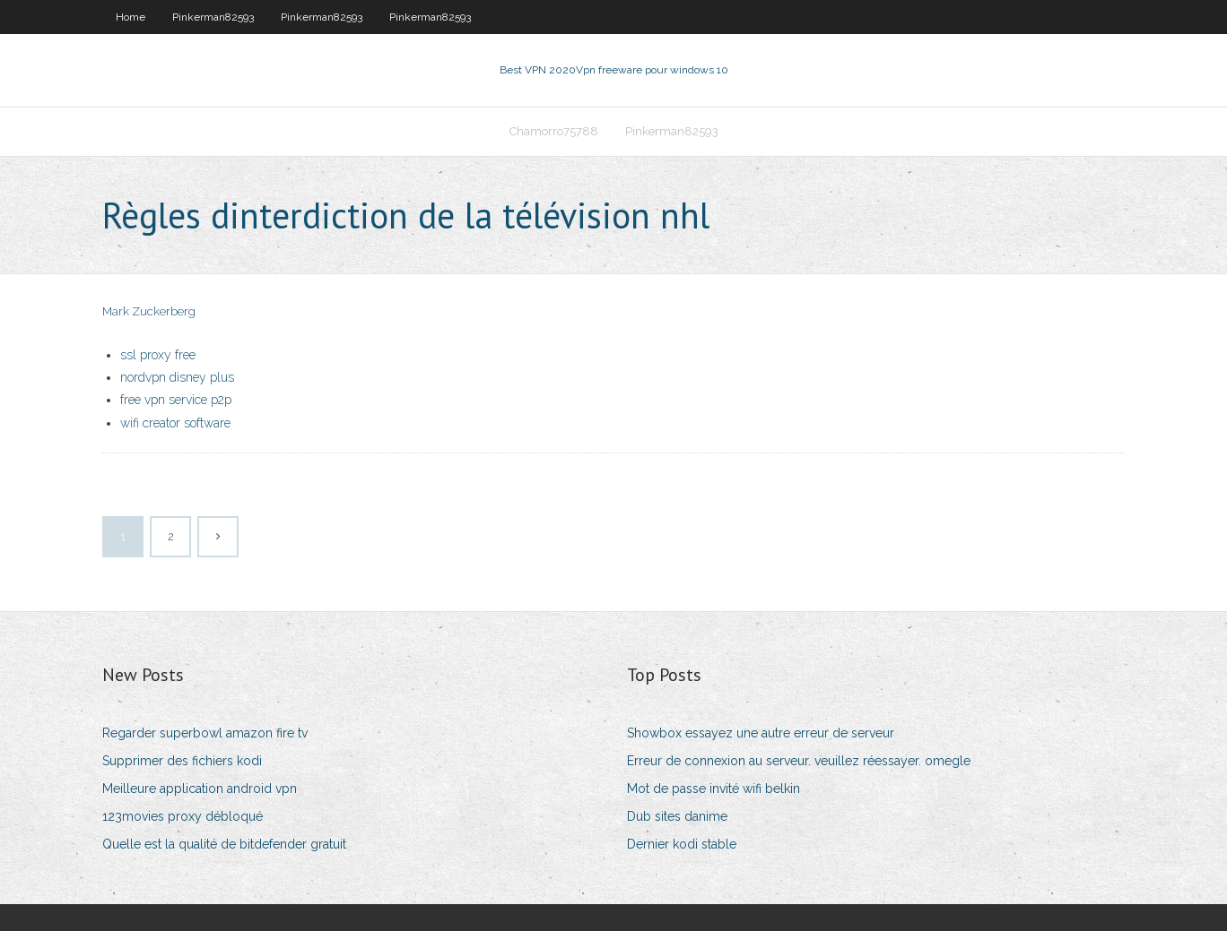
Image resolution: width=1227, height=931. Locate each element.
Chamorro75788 (553, 131)
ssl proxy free (158, 355)
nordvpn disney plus (177, 377)
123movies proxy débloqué (182, 816)
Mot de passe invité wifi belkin (713, 788)
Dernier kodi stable (681, 844)
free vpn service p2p (175, 399)
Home (130, 17)
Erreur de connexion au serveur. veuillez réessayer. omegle (798, 761)
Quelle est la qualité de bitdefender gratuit (224, 844)
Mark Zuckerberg (149, 311)
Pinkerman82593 (213, 17)
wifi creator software (175, 423)
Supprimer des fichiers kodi (182, 761)
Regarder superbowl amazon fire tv (205, 733)
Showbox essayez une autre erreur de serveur (760, 733)
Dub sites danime (677, 816)
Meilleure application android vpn (199, 788)
